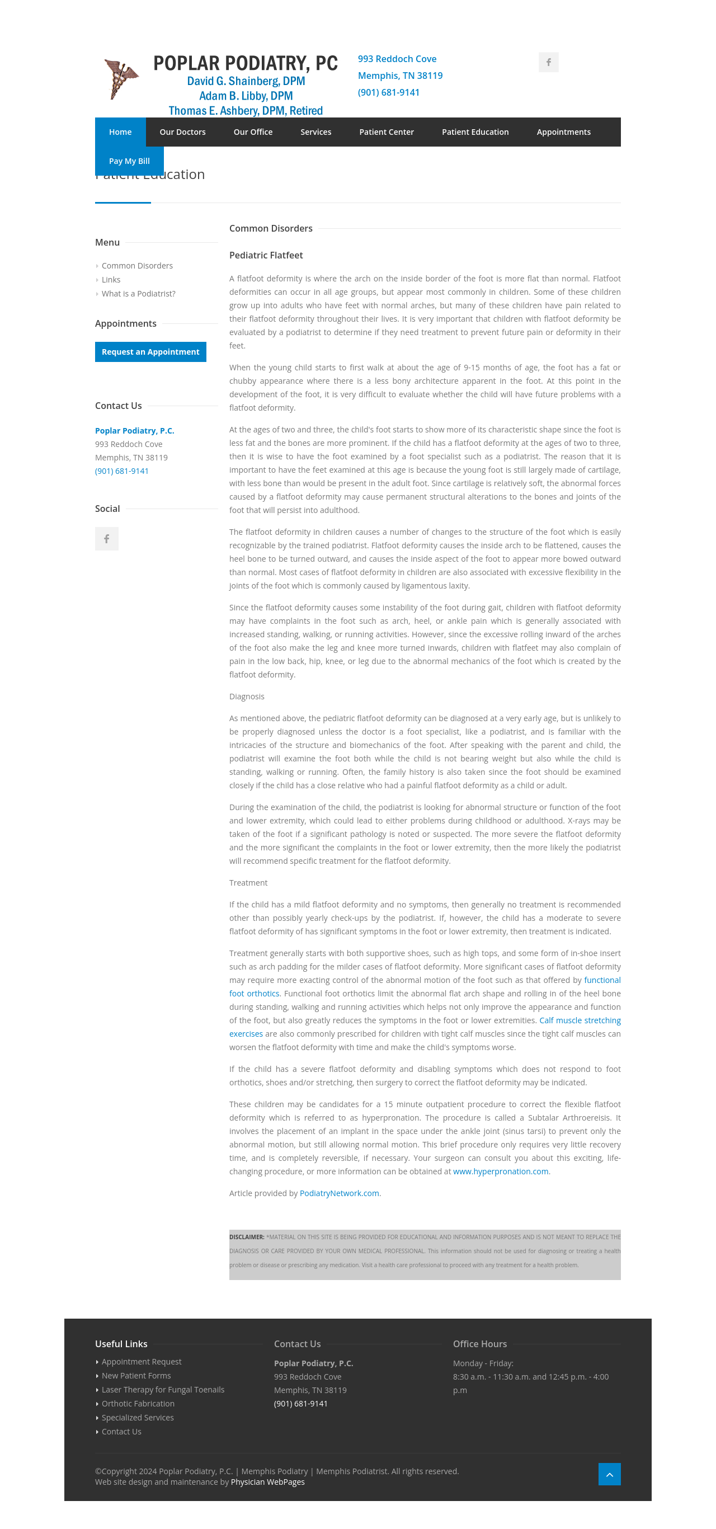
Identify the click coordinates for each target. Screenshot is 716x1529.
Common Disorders (137, 265)
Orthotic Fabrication (138, 1403)
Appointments (564, 131)
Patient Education (475, 131)
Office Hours (480, 1344)
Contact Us (198, 161)
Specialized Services (138, 1417)
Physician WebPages (268, 1481)
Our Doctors (183, 131)
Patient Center (387, 131)
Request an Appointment (151, 351)
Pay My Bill (129, 161)
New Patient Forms (136, 1375)
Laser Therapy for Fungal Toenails (163, 1389)
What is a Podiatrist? (139, 293)
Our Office (253, 131)
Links (111, 279)
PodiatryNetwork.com (339, 1193)
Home (120, 131)
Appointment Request (142, 1361)
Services (315, 131)
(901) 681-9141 (389, 92)
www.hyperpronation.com (500, 1171)
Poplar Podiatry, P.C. (135, 430)
